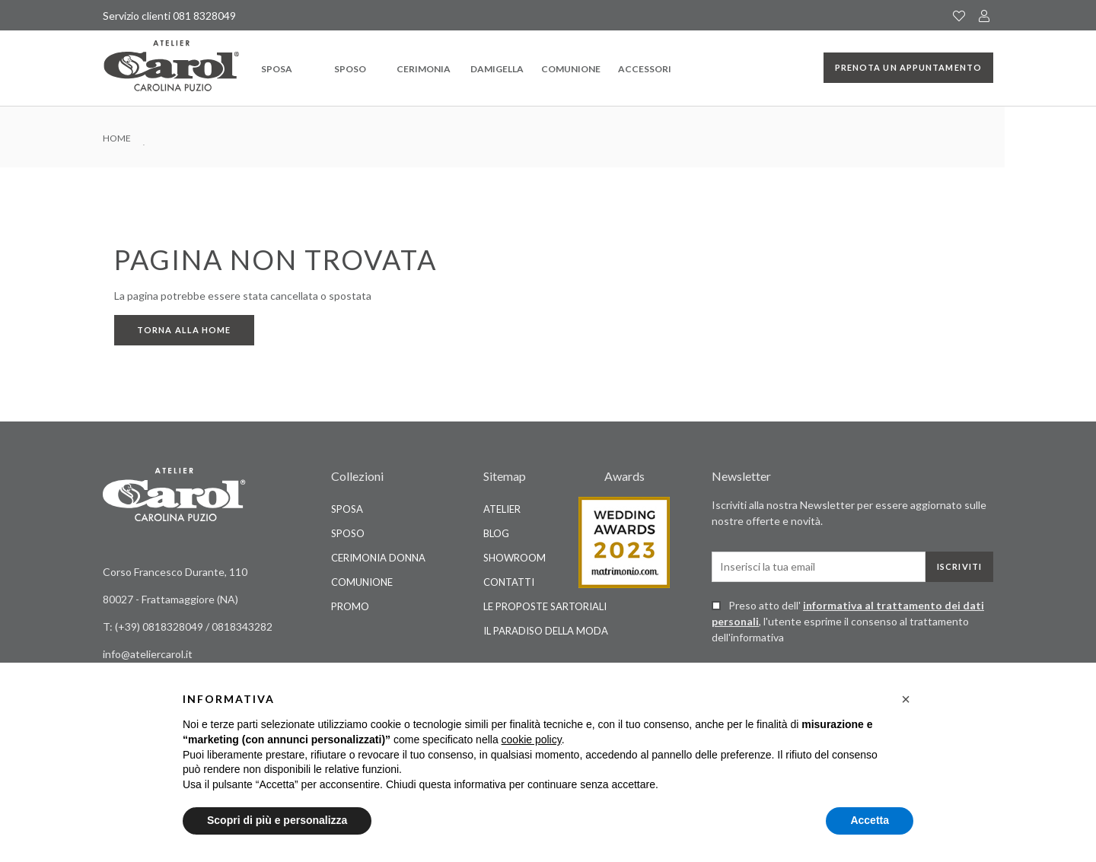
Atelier (502, 509)
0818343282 (242, 626)
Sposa (276, 69)
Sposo (350, 69)
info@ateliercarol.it (148, 653)
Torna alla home (184, 330)
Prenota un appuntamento (908, 67)
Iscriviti (959, 566)
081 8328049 (204, 15)
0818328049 (174, 626)
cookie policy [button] (532, 739)
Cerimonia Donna (378, 558)
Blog (496, 533)
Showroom (514, 558)
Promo (350, 606)
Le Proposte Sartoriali (545, 606)
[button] (906, 699)
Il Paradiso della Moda (545, 631)
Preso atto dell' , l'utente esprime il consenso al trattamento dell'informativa (848, 621)
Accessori (644, 69)
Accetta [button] (869, 820)
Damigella (497, 69)
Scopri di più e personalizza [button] (277, 820)
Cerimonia (424, 69)
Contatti (508, 582)
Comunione (571, 69)
